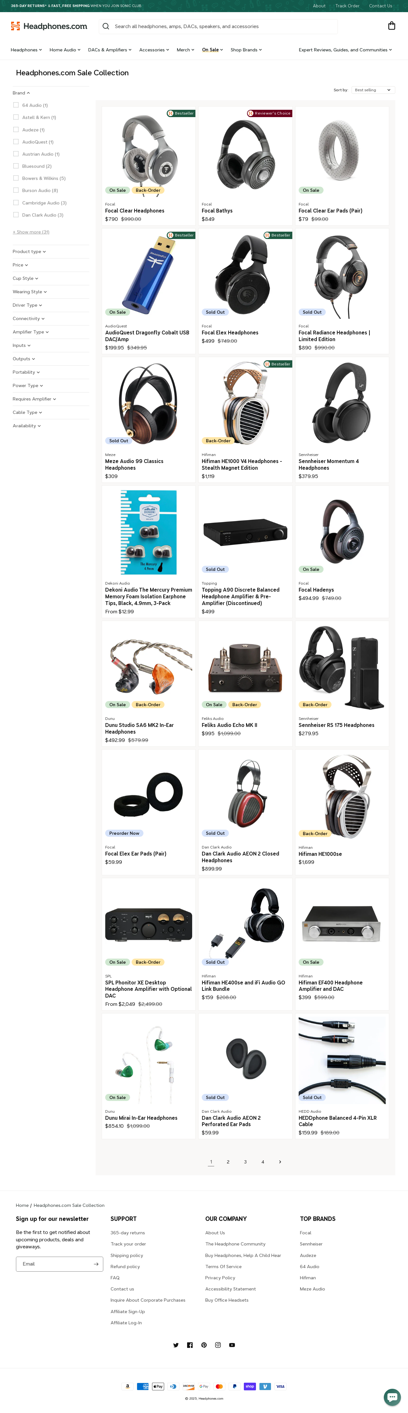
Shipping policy (127, 1255)
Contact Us (380, 6)
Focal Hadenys (316, 590)
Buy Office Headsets (227, 1300)
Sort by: (341, 90)
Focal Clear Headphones (134, 211)
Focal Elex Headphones (230, 333)
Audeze (308, 1255)
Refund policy (125, 1266)
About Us (215, 1232)
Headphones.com (211, 1398)
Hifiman (308, 1277)
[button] (392, 26)
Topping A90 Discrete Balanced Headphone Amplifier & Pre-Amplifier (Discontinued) (241, 596)
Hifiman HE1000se (320, 854)
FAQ (115, 1277)
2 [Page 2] (228, 1161)
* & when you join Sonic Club (76, 6)
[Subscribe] (96, 1264)
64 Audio (309, 1266)
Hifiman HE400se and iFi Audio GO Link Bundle (243, 986)
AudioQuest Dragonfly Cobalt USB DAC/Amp (147, 336)
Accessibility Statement (230, 1288)
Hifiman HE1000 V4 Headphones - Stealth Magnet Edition (242, 464)
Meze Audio (312, 1288)
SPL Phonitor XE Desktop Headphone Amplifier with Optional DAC (148, 989)
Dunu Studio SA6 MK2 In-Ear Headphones (139, 728)
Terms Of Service (223, 1266)
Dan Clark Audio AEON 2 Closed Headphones (240, 857)
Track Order (347, 6)
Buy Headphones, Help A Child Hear (243, 1255)
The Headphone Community (235, 1243)
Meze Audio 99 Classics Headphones (134, 464)
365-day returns (128, 1232)
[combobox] (218, 26)
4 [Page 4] (262, 1161)
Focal (305, 1232)
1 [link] (211, 1162)
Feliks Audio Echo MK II (229, 725)
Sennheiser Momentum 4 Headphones (329, 464)
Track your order (128, 1243)
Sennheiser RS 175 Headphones (337, 725)
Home (22, 1205)
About (319, 6)
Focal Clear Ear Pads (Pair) (330, 211)
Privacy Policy (220, 1277)
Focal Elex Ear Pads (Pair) (135, 854)
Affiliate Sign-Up (128, 1311)
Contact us (122, 1288)
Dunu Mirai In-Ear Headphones (141, 1118)
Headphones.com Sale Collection (69, 1205)
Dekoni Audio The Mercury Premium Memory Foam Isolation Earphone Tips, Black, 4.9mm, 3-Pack (148, 596)
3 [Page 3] (245, 1161)
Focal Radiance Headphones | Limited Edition (334, 336)
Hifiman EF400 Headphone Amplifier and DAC (331, 986)
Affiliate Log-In (126, 1322)
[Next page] (280, 1162)
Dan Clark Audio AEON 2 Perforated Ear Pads (231, 1121)
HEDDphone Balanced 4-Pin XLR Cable (338, 1121)
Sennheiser (311, 1243)
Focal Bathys (217, 211)
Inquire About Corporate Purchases (148, 1300)
